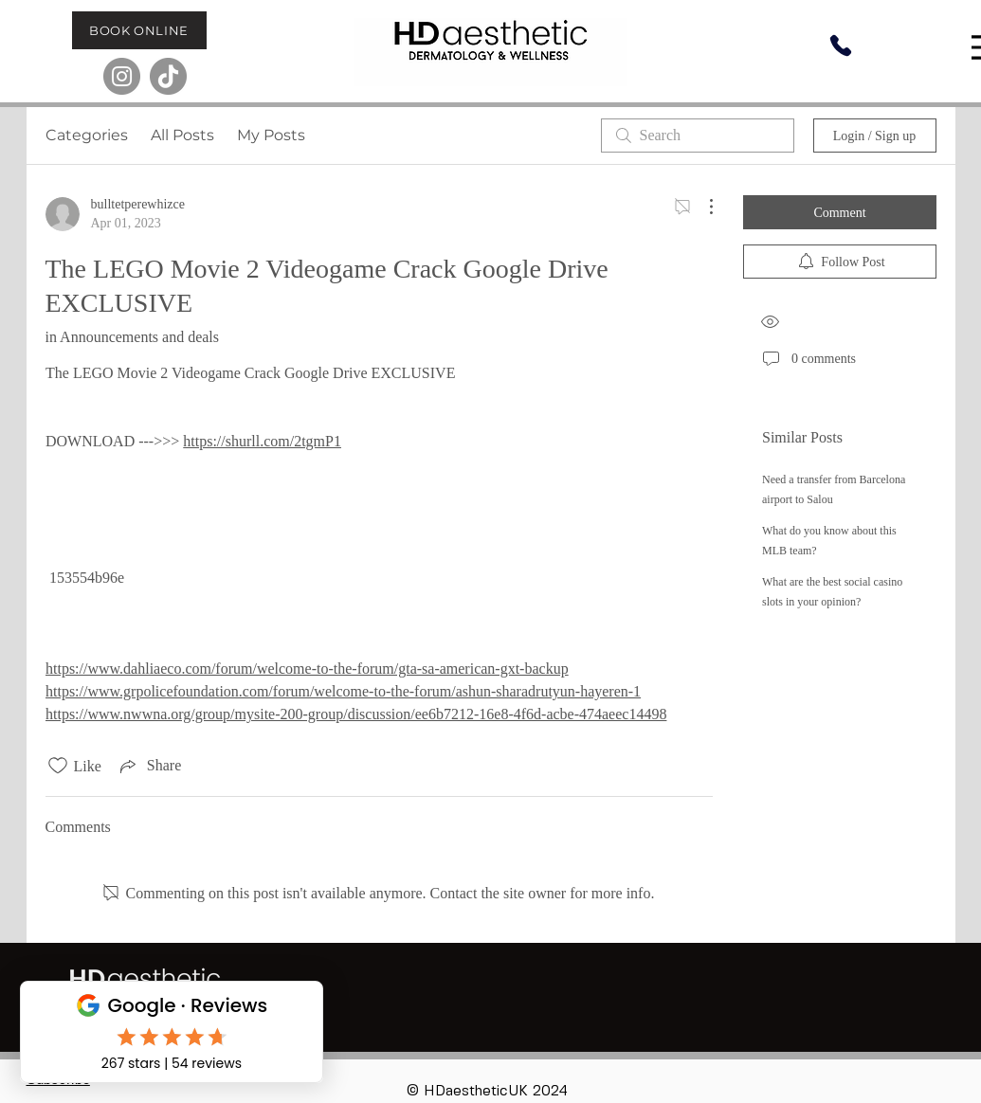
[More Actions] (701, 206)
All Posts (182, 135)
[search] (697, 135)
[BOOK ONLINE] (139, 30)
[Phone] (840, 45)
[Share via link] (149, 765)
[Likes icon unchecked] (57, 765)
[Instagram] (121, 76)
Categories (86, 135)
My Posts (271, 135)
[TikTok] (168, 76)
